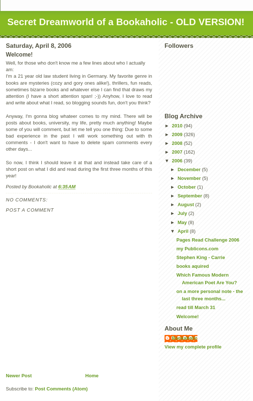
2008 (178, 143)
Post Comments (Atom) (61, 389)
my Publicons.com (197, 248)
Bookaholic (184, 338)
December (190, 169)
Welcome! (187, 316)
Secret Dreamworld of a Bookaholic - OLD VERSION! (126, 21)
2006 (178, 160)
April (184, 231)
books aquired (192, 266)
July (183, 213)
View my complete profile (193, 347)
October (187, 187)
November (190, 178)
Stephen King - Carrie (200, 257)
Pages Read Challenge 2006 (207, 240)
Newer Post (19, 375)
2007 (178, 152)
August (186, 204)
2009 (178, 134)
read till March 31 (195, 307)
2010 (178, 125)
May (183, 222)
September (191, 195)
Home (91, 375)
